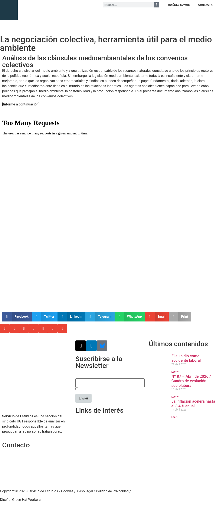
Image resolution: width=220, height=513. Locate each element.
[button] (17, 316)
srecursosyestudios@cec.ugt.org (27, 476)
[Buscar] (156, 4)
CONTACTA (205, 4)
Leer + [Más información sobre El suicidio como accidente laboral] (174, 371)
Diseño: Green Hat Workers (20, 500)
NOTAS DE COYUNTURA (180, 14)
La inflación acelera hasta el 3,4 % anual (193, 403)
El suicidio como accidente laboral (186, 358)
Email (79, 376)
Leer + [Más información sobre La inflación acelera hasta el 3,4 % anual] (174, 417)
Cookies (67, 491)
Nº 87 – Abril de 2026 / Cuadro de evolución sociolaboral (191, 381)
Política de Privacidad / (113, 491)
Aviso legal (84, 491)
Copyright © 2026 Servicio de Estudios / (30, 491)
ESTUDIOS (89, 14)
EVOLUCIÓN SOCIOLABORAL (143, 14)
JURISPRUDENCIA (110, 14)
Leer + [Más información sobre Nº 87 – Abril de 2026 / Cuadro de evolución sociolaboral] (174, 396)
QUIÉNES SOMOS (179, 4)
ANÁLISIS (73, 14)
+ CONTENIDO (207, 14)
